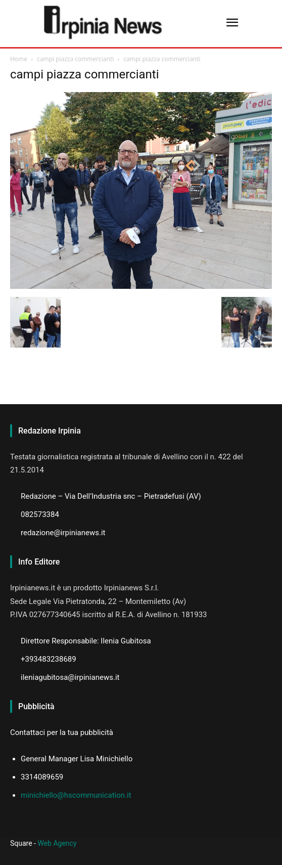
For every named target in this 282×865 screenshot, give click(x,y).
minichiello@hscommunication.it (76, 795)
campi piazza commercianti (75, 59)
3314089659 (42, 777)
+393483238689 (48, 659)
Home (18, 59)
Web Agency (56, 843)
